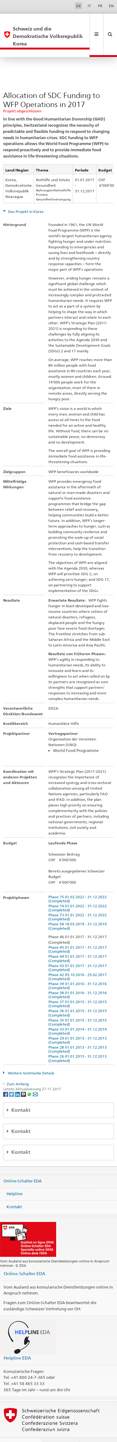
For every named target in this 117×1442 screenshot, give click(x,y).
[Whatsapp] (30, 1079)
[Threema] (24, 1079)
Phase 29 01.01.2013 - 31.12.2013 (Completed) (78, 1025)
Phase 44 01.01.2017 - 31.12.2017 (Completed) (78, 943)
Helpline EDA (17, 1343)
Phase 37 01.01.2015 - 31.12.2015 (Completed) (78, 989)
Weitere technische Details (30, 1058)
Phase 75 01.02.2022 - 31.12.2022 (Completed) (78, 884)
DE (78, 5)
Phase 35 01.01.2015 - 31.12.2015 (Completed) (78, 1007)
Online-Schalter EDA (22, 1165)
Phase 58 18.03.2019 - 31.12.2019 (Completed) (78, 911)
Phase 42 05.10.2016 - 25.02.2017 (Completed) (78, 962)
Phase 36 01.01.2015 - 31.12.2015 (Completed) (78, 998)
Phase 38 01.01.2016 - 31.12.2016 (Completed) (78, 980)
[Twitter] (12, 1079)
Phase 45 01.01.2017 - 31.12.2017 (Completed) (78, 934)
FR (100, 5)
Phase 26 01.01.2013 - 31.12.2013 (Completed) (78, 1043)
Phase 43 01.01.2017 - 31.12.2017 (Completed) (78, 953)
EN (111, 5)
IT (89, 5)
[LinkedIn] (18, 1079)
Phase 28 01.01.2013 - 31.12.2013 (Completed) (78, 1034)
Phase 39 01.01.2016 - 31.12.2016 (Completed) (78, 971)
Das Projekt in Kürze (25, 196)
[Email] (35, 1079)
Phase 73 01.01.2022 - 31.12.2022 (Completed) (78, 902)
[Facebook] (6, 1079)
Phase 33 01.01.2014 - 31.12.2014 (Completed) (78, 1016)
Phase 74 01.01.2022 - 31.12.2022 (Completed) (78, 893)
